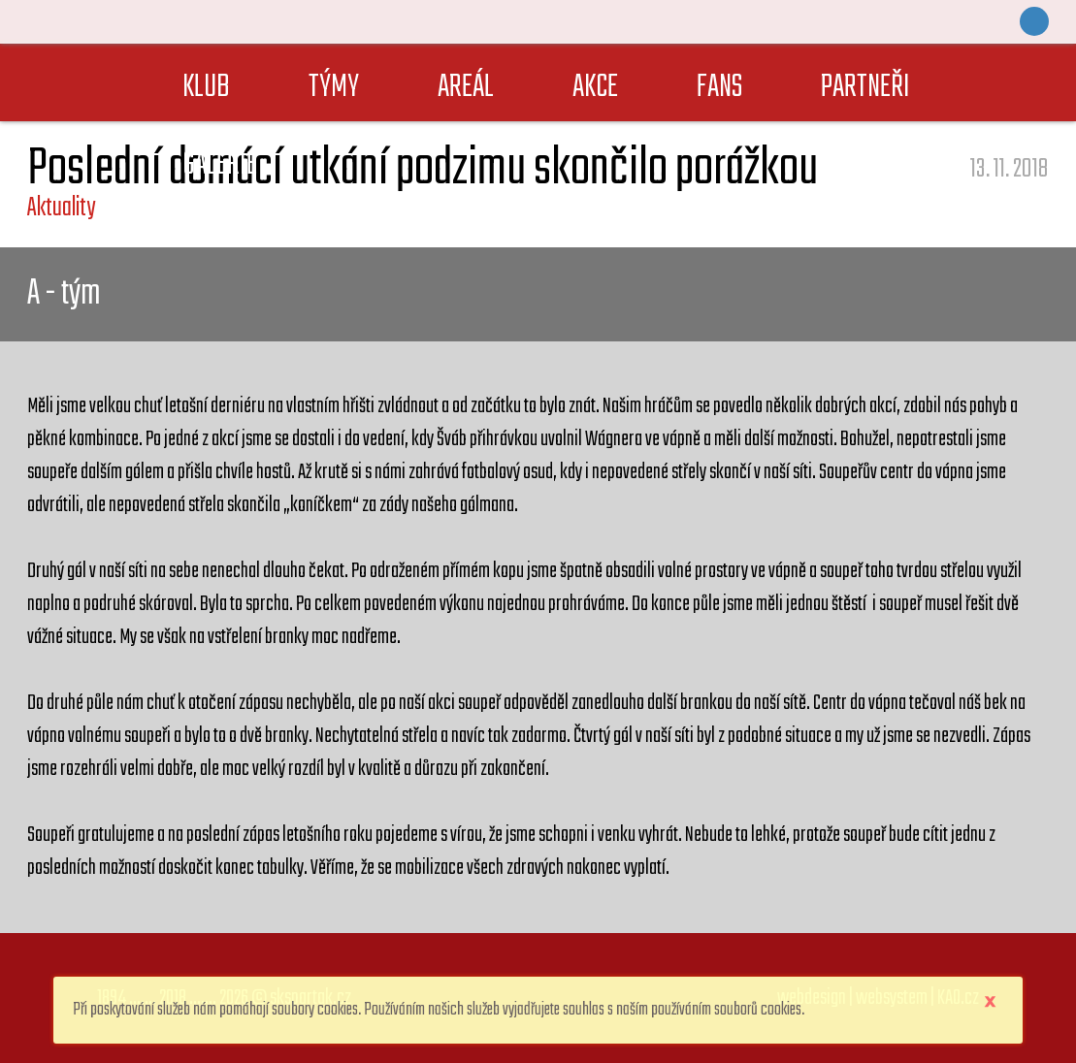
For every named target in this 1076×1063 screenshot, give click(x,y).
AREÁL (466, 88)
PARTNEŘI (865, 88)
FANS (719, 88)
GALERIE (219, 165)
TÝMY (334, 88)
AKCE (595, 88)
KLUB (206, 88)
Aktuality (61, 208)
